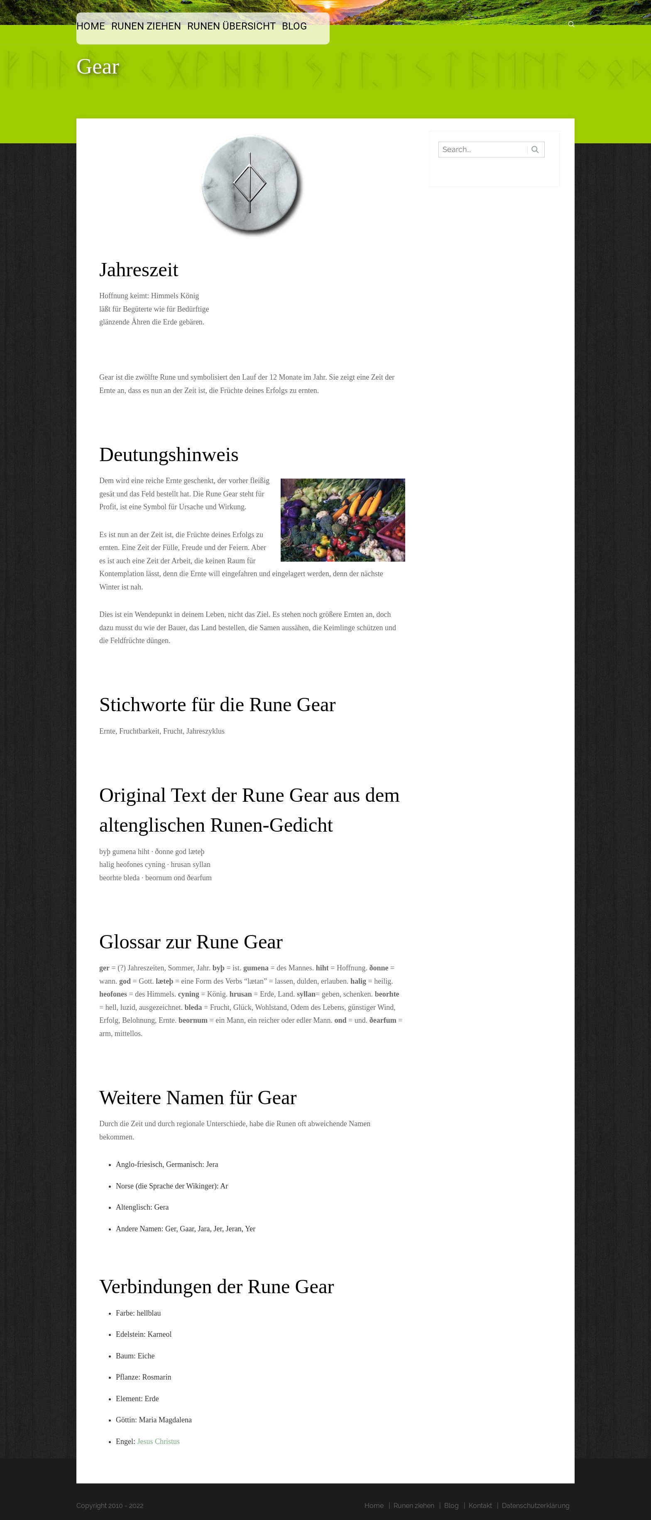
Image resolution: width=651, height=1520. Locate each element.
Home (90, 26)
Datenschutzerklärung (536, 1506)
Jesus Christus (158, 1441)
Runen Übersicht (231, 26)
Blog (294, 26)
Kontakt (480, 1506)
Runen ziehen (146, 26)
